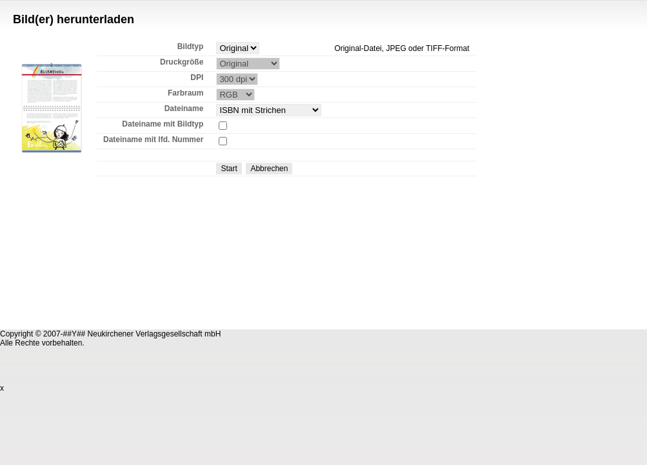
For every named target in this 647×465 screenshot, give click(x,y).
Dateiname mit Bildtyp (162, 124)
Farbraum (185, 93)
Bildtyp (190, 46)
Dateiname (184, 108)
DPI (196, 77)
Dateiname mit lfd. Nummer (153, 139)
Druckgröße (181, 62)
